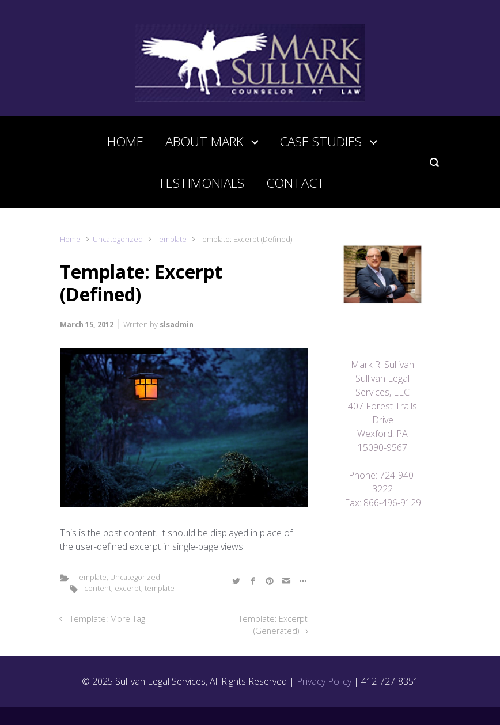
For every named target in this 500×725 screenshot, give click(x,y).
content (97, 588)
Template (171, 239)
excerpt (128, 588)
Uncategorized (118, 239)
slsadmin (177, 324)
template (160, 588)
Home (70, 239)
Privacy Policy (324, 681)
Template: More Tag (107, 618)
